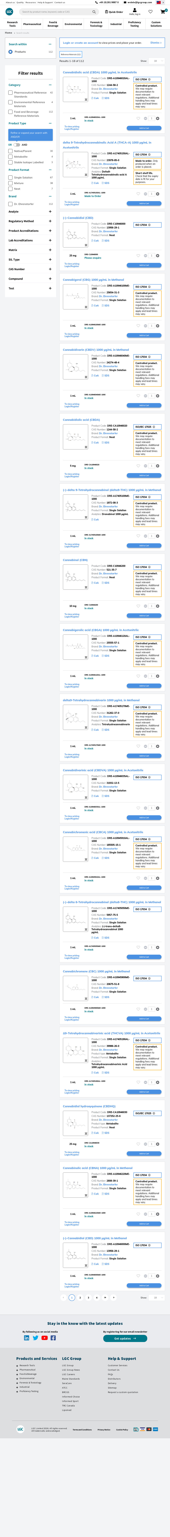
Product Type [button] (30, 123)
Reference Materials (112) (76, 54)
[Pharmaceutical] (17, 1468)
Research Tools (27, 1464)
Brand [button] (30, 196)
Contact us (59, 2)
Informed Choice (71, 1495)
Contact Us (114, 1468)
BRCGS (65, 1490)
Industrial (25, 1485)
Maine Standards (71, 1477)
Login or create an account (80, 42)
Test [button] (30, 288)
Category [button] (30, 85)
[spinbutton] (151, 125)
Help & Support (45, 2)
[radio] (17, 52)
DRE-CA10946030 (117, 1202)
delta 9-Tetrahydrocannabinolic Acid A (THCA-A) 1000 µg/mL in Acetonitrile (111, 154)
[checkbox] (10, 93)
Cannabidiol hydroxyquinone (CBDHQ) (100, 1195)
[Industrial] (17, 1486)
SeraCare (67, 1482)
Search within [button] (30, 44)
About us (10, 2)
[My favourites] (151, 12)
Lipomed (67, 1508)
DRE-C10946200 (116, 598)
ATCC (64, 1486)
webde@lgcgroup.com (140, 2)
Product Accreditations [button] (30, 231)
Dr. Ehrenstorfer (108, 94)
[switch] (17, 144)
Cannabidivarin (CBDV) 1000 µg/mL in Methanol (110, 367)
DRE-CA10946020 (117, 447)
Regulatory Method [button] (30, 221)
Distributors (114, 1477)
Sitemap (112, 1486)
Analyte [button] (30, 211)
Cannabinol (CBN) (80, 591)
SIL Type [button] (30, 259)
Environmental (27, 1477)
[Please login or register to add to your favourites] (138, 125)
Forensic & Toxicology (30, 1481)
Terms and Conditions (81, 1528)
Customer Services (118, 1464)
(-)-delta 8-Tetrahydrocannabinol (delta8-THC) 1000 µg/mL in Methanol (108, 973)
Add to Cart (144, 136)
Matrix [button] (30, 250)
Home (8, 32)
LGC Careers (68, 1473)
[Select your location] (160, 2)
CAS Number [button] (30, 269)
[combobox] (56, 11)
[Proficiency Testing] (17, 1490)
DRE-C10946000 (116, 237)
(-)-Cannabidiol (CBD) (84, 230)
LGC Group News (71, 1468)
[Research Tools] (17, 1464)
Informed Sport (70, 1499)
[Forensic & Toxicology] (17, 1481)
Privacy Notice (104, 1528)
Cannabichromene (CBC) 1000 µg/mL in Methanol (111, 1048)
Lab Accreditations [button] (30, 240)
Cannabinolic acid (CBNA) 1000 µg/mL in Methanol (112, 1258)
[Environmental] (17, 1477)
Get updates (123, 1437)
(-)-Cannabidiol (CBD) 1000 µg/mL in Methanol (108, 1332)
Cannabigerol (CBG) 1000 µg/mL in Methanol (106, 293)
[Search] (91, 12)
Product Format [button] (30, 170)
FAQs (110, 1473)
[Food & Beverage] (17, 1473)
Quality (20, 2)
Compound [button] (30, 279)
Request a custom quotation (123, 1490)
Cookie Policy (123, 1528)
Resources (31, 2)
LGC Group (68, 1464)
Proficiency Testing (29, 1489)
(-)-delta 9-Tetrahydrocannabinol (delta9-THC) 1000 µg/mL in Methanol (108, 515)
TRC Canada (68, 1504)
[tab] (30, 44)
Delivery (112, 1482)
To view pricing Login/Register (73, 137)
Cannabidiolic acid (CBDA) (89, 441)
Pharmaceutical (28, 1468)
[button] (158, 125)
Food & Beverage (28, 1472)
